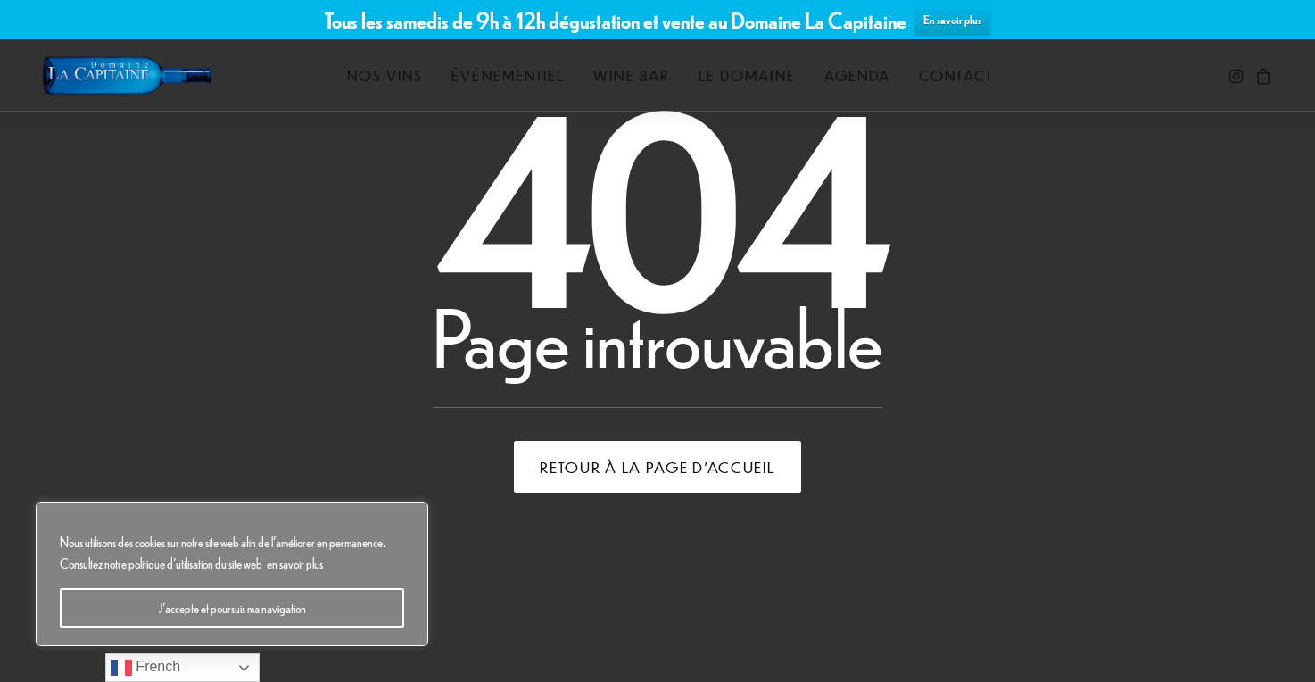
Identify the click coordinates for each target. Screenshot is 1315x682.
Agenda (857, 75)
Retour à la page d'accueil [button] (657, 467)
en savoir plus (295, 563)
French (145, 667)
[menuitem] (385, 75)
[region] (232, 574)
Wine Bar (631, 75)
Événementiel (508, 75)
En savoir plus (952, 19)
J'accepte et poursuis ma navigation (232, 608)
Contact (956, 75)
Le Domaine (747, 75)
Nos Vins (385, 75)
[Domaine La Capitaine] (127, 75)
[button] (1238, 75)
